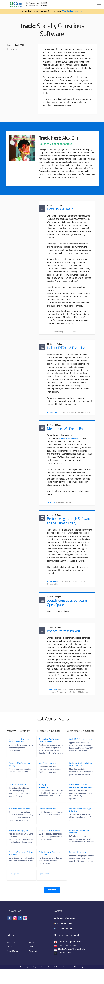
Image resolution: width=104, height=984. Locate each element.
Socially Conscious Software (49, 843)
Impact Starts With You (64, 643)
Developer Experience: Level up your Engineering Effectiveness (80, 798)
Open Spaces (14, 888)
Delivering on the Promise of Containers (49, 868)
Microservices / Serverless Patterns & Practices (19, 752)
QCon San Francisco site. (72, 11)
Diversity (32, 957)
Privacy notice (33, 966)
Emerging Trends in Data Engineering (48, 798)
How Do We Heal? (60, 209)
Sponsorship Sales (65, 938)
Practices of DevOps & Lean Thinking (19, 776)
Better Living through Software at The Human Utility (69, 527)
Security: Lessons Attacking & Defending (80, 822)
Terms (9, 962)
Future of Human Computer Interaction (79, 844)
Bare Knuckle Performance (49, 821)
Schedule (52, 905)
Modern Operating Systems (19, 843)
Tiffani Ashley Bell (55, 591)
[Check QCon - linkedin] (20, 933)
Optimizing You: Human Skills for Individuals (19, 868)
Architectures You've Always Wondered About (49, 752)
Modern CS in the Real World (19, 821)
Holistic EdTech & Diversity (66, 349)
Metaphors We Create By (65, 431)
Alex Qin (51, 332)
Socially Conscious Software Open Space (67, 613)
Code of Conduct (13, 966)
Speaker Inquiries (64, 944)
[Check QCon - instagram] (15, 933)
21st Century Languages (48, 775)
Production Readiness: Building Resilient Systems (80, 776)
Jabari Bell (52, 508)
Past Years (11, 957)
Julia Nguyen (53, 701)
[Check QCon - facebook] (9, 933)
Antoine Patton (53, 414)
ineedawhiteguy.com (69, 441)
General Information (66, 933)
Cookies (31, 962)
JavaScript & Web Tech (17, 797)
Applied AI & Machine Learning (80, 751)
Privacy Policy (60, 982)
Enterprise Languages (77, 867)
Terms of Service (74, 982)
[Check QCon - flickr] (25, 933)
